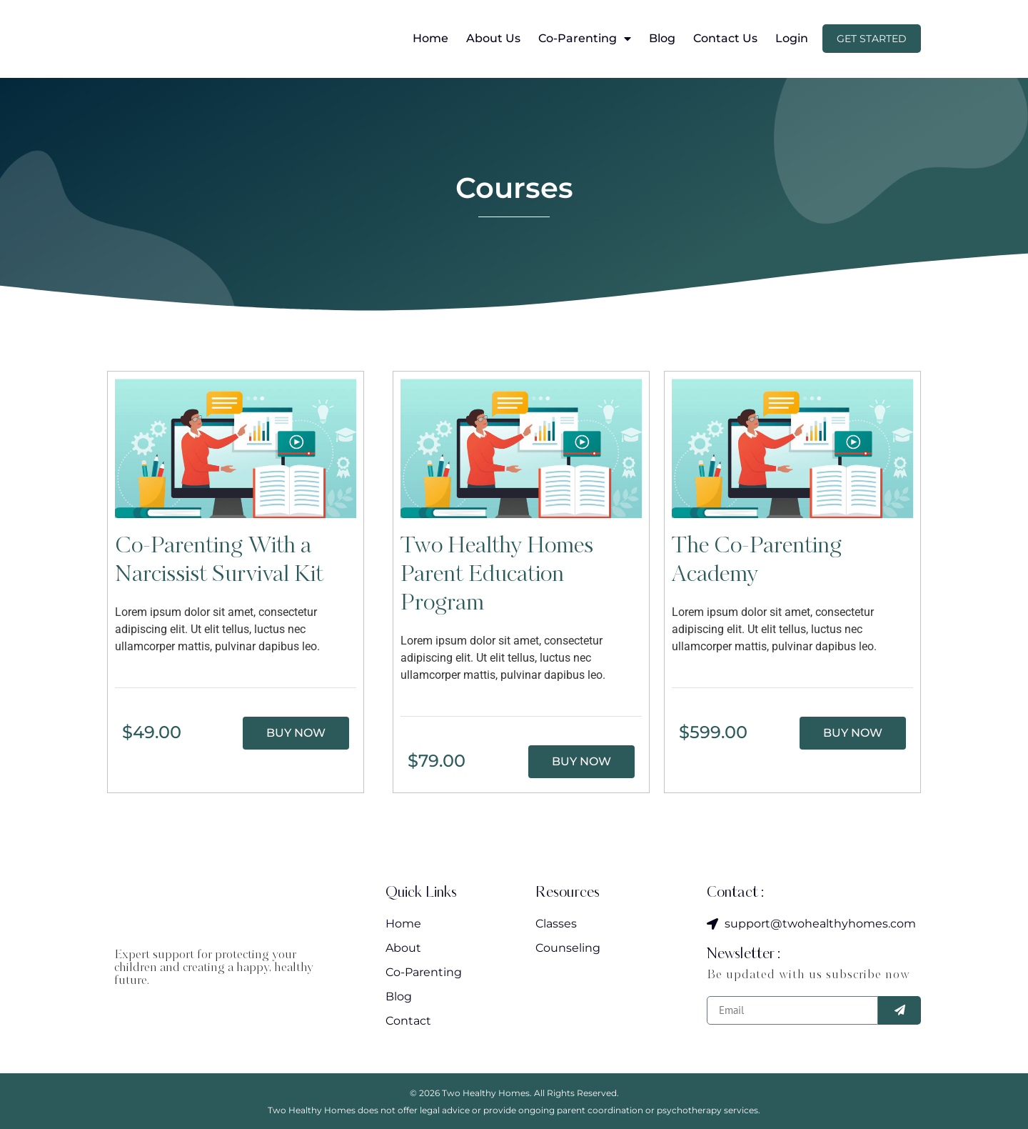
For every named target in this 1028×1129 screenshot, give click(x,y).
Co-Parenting (584, 38)
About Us (493, 38)
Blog (662, 38)
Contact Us (725, 38)
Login (791, 38)
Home (430, 38)
